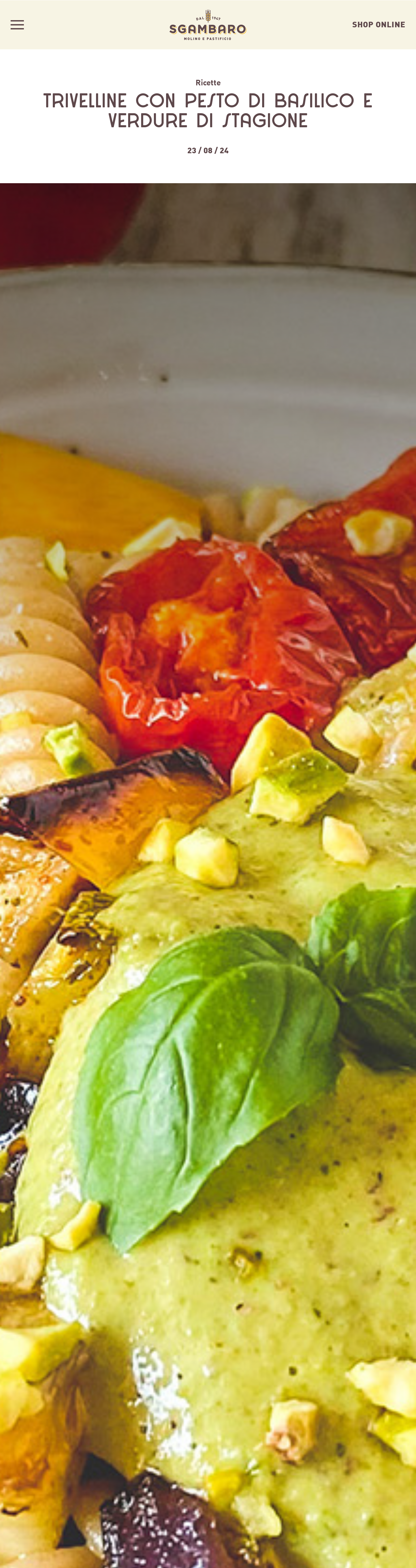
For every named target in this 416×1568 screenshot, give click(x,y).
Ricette (208, 82)
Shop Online (378, 23)
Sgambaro (208, 24)
